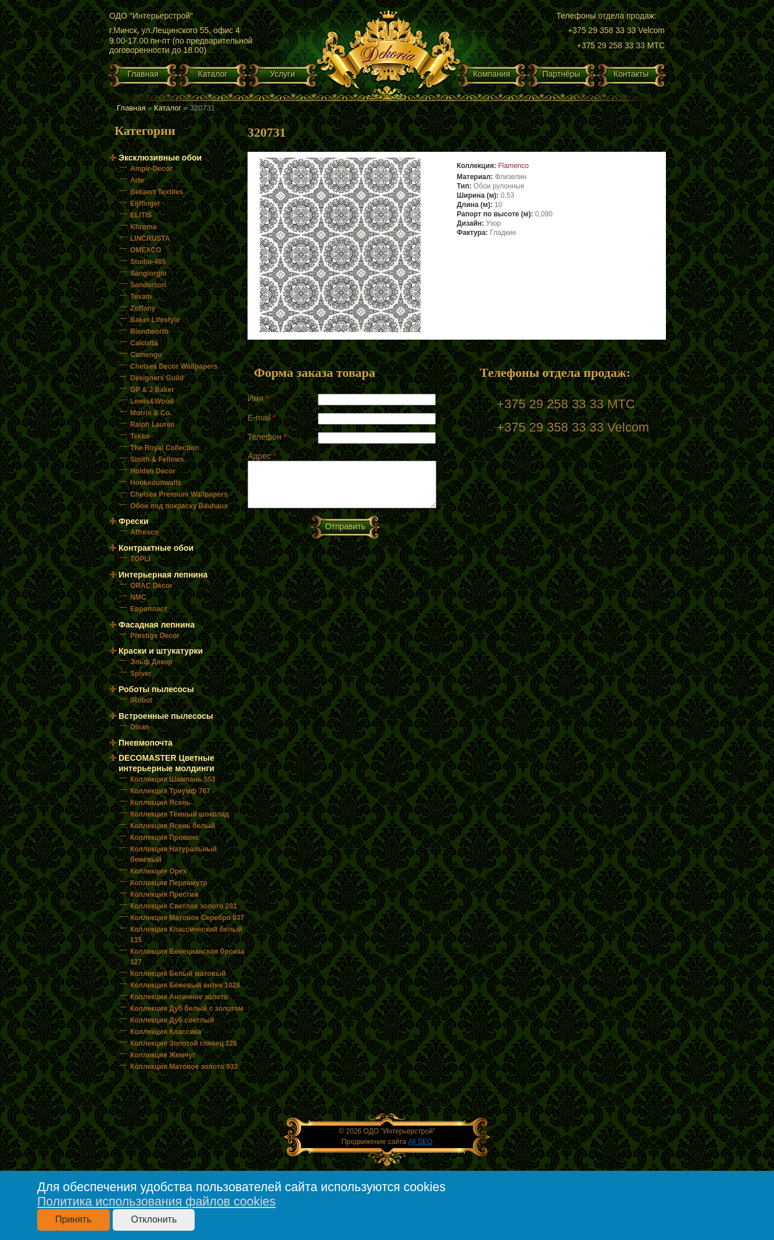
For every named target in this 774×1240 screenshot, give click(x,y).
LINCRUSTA (150, 238)
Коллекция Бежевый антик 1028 (185, 985)
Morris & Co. (150, 413)
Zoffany (142, 308)
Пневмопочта (146, 742)
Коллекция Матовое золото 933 (184, 1067)
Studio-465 (148, 262)
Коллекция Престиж (164, 894)
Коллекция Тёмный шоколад (179, 814)
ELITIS (141, 215)
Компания (491, 74)
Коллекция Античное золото (179, 997)
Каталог (213, 74)
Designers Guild (157, 378)
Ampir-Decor (151, 169)
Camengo (146, 355)
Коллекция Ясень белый (172, 826)
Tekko (140, 436)
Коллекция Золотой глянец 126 (183, 1043)
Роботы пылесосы (156, 689)
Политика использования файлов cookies (156, 1202)
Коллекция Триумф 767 (170, 791)
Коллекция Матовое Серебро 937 (187, 918)
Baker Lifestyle (155, 320)
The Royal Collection (164, 448)
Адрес (262, 456)
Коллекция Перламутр (168, 883)
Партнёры (561, 74)
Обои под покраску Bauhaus (179, 506)
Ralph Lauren (152, 425)
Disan (139, 727)
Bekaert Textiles (156, 192)
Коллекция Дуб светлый (172, 1020)
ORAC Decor (151, 586)
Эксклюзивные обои (160, 157)
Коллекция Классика (165, 1032)
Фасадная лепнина (157, 624)
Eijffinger (145, 203)
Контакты (631, 74)
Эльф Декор (151, 662)
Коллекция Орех (158, 871)
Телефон (267, 436)
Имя (258, 398)
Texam (141, 297)
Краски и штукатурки (161, 650)
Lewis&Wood (152, 401)
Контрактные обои (156, 548)
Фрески (134, 521)
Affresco (144, 532)
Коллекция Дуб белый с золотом (186, 1008)
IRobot (141, 700)
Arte (137, 180)
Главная (142, 74)
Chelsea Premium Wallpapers (179, 494)
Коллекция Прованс (164, 837)
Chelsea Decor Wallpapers (173, 366)
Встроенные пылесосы (166, 716)
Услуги (282, 74)
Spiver (141, 673)
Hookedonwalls (155, 483)
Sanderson (148, 285)
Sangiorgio (148, 273)
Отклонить (154, 1219)
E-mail (262, 417)
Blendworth (149, 331)
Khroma (143, 227)
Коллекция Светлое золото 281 (183, 906)
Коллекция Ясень (160, 803)
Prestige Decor (155, 636)
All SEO (420, 1142)
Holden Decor (152, 471)
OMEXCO (145, 250)
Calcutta (143, 343)
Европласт (148, 609)
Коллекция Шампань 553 (173, 779)
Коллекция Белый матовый (178, 974)
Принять (73, 1219)
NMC (138, 597)
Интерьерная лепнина (163, 574)
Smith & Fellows (157, 459)
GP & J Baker (152, 390)
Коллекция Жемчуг (162, 1055)
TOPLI (140, 559)
